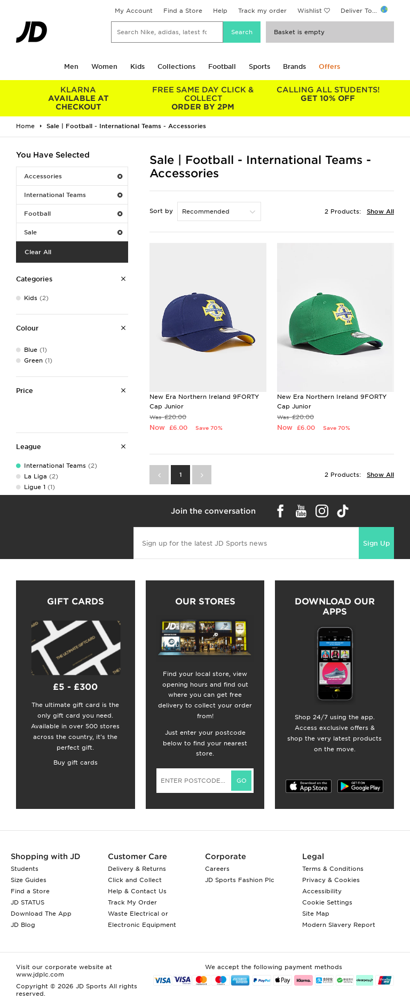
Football (222, 66)
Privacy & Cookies (331, 880)
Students (24, 868)
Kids (137, 66)
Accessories (73, 176)
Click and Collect (135, 880)
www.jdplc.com (40, 974)
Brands (294, 66)
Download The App (41, 913)
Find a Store (182, 10)
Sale (73, 232)
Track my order (262, 10)
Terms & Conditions (333, 868)
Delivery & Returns (137, 868)
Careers (217, 868)
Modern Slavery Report (338, 925)
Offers (329, 66)
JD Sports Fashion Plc (239, 880)
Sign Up (376, 543)
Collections (176, 66)
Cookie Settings (327, 902)
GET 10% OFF (328, 94)
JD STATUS (27, 902)
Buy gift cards (75, 762)
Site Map (315, 913)
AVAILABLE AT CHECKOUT (78, 98)
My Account (134, 10)
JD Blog (23, 925)
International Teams (73, 195)
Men (71, 66)
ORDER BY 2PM (203, 98)
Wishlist (309, 10)
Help (220, 10)
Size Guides (28, 880)
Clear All (38, 252)
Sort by (161, 211)
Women (104, 66)
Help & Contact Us (137, 891)
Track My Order (132, 902)
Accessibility (322, 891)
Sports (259, 66)
